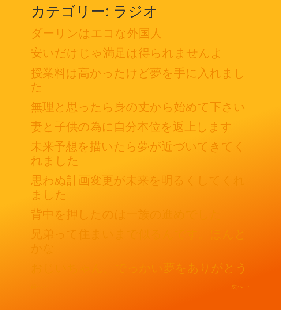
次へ (240, 286)
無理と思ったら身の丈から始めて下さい (138, 107)
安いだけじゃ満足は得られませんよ (126, 53)
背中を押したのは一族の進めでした (126, 214)
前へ (40, 286)
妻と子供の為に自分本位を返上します (131, 127)
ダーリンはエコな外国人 (96, 33)
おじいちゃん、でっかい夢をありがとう (139, 268)
